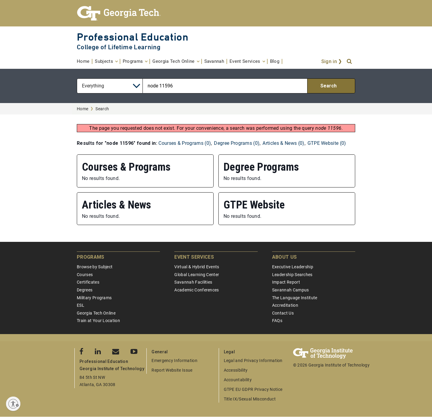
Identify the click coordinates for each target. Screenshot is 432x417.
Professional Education (132, 37)
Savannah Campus (290, 290)
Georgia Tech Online (96, 313)
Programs (90, 257)
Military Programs (94, 297)
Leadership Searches (292, 274)
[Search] (350, 62)
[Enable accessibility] (13, 404)
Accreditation (285, 305)
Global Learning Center (196, 274)
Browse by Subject (94, 266)
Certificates (88, 282)
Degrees (84, 290)
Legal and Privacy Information (253, 360)
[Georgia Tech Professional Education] (216, 13)
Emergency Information (174, 360)
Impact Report (286, 282)
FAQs (277, 320)
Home (82, 108)
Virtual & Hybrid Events (196, 266)
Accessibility (236, 370)
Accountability (238, 379)
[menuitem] (84, 61)
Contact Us (283, 313)
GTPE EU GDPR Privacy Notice (253, 389)
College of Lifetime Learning (118, 47)
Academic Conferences (196, 290)
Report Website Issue (172, 370)
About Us (284, 257)
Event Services (194, 257)
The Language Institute (294, 297)
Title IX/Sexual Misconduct (250, 399)
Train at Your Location (98, 320)
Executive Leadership (292, 266)
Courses (85, 274)
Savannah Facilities (193, 282)
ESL (80, 305)
